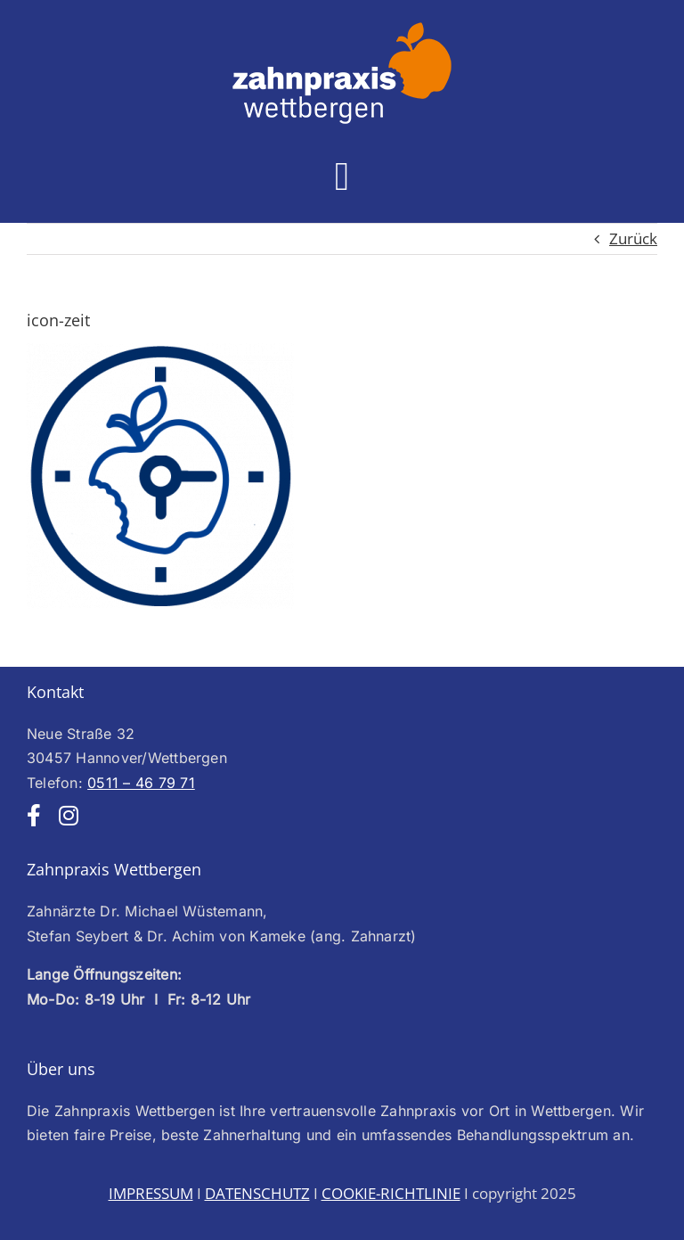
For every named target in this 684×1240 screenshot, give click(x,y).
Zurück (633, 238)
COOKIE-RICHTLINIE (391, 1193)
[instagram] (68, 815)
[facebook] (34, 815)
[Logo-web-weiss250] (342, 27)
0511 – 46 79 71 (141, 783)
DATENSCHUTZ (257, 1193)
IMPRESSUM (151, 1193)
